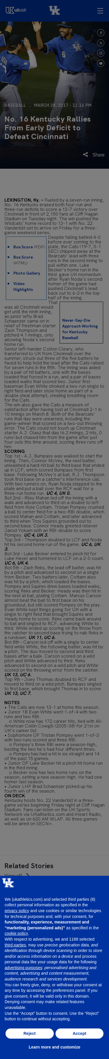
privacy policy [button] (17, 910)
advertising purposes (23, 967)
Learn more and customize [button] (54, 1047)
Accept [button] (79, 1033)
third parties (15, 945)
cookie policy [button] (16, 933)
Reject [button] (30, 1033)
